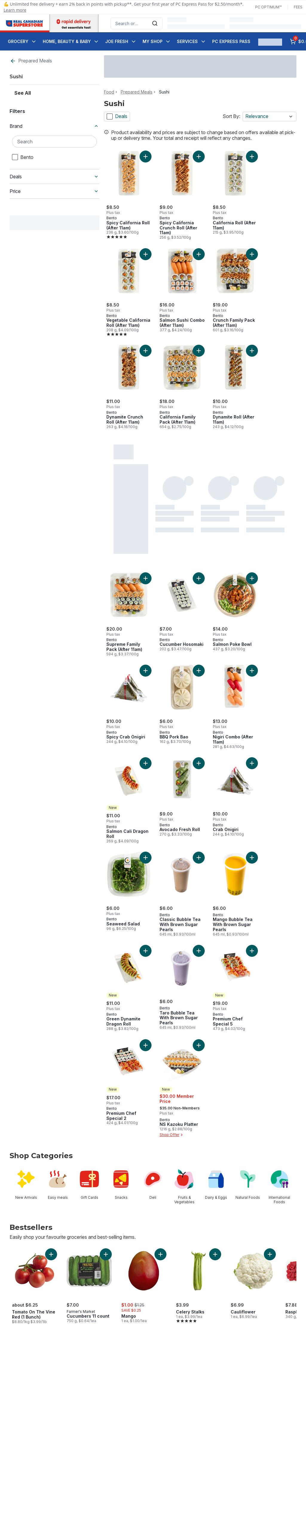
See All (22, 93)
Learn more (15, 10)
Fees (298, 7)
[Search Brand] (54, 142)
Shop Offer (172, 1134)
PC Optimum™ (268, 7)
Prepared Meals (31, 61)
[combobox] (137, 23)
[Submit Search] (155, 23)
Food (109, 92)
